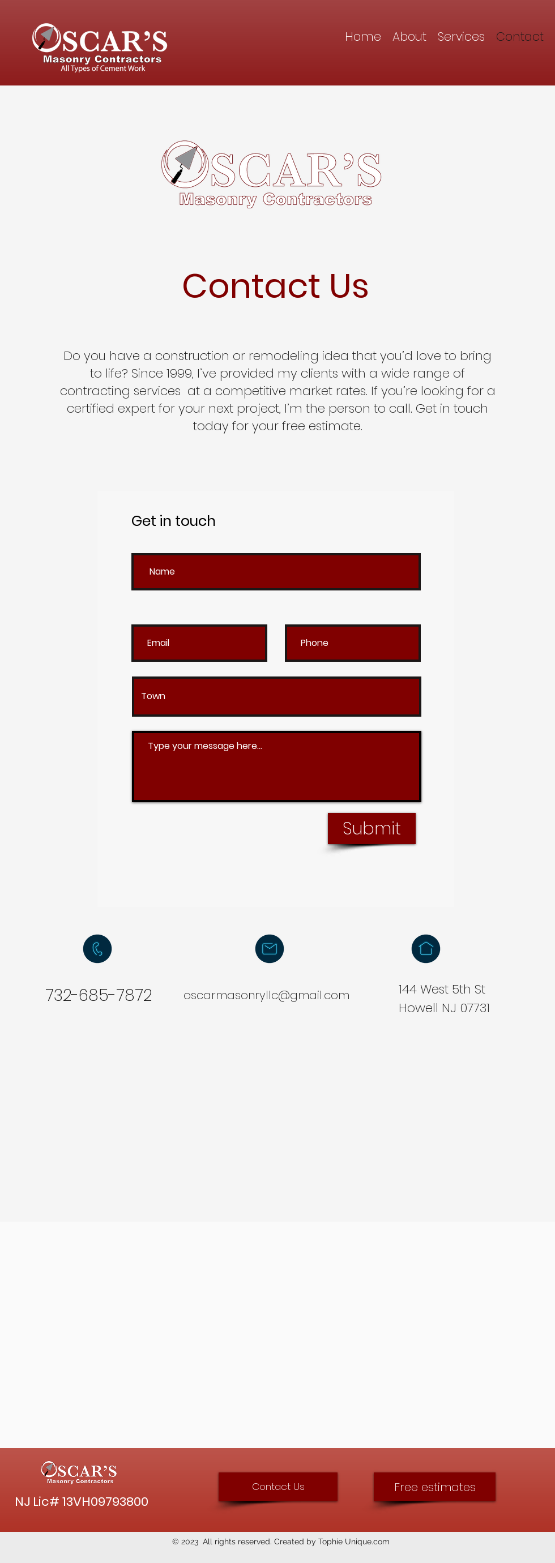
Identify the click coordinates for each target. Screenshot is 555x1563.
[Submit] (372, 828)
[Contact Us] (278, 1486)
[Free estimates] (435, 1486)
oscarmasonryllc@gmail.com (266, 995)
